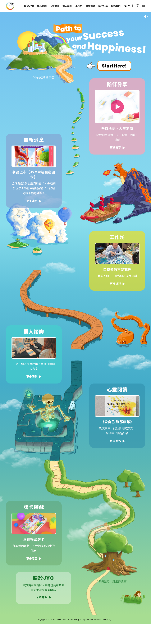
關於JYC (29, 6)
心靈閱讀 (54, 6)
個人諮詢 (67, 6)
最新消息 (90, 6)
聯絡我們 (115, 6)
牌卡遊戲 (42, 6)
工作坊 (78, 6)
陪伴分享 (103, 6)
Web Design (102, 619)
